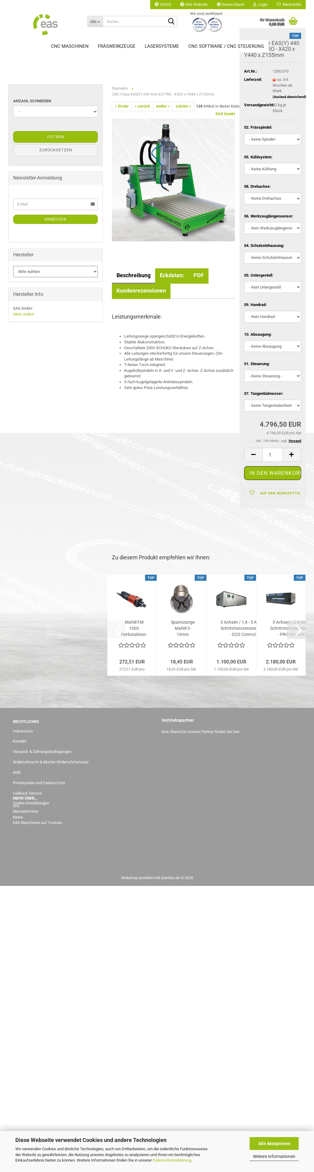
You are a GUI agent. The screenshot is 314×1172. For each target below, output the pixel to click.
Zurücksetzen (55, 150)
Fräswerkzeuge (117, 46)
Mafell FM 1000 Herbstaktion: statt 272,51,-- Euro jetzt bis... (134, 628)
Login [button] (260, 4)
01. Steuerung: (257, 365)
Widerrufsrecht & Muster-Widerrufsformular (51, 762)
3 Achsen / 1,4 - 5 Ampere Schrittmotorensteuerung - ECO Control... (244, 628)
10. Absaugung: (258, 335)
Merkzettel (289, 4)
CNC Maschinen (70, 46)
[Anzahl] (272, 456)
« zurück (142, 106)
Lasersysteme (162, 46)
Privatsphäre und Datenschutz (39, 783)
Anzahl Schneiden (32, 101)
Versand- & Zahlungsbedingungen (42, 751)
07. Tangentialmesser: (263, 394)
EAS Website (194, 4)
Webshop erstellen (137, 877)
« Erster (122, 106)
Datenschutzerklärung (172, 1160)
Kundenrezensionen (141, 290)
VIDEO (163, 4)
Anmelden (55, 219)
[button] (230, 4)
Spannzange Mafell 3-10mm (183, 628)
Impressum (23, 731)
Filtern (55, 136)
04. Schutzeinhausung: (264, 246)
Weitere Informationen (274, 1156)
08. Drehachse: (257, 187)
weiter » (163, 106)
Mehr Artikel (23, 314)
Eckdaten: (172, 275)
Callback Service (27, 793)
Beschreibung (134, 275)
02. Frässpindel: (258, 128)
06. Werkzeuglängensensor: (268, 217)
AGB (17, 772)
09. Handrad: (255, 306)
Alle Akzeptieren (274, 1143)
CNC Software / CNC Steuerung (226, 46)
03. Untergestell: (258, 276)
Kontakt (19, 741)
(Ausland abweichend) (289, 98)
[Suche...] (95, 21)
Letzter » (183, 106)
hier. (236, 731)
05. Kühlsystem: (258, 158)
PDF (198, 275)
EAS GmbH (225, 114)
